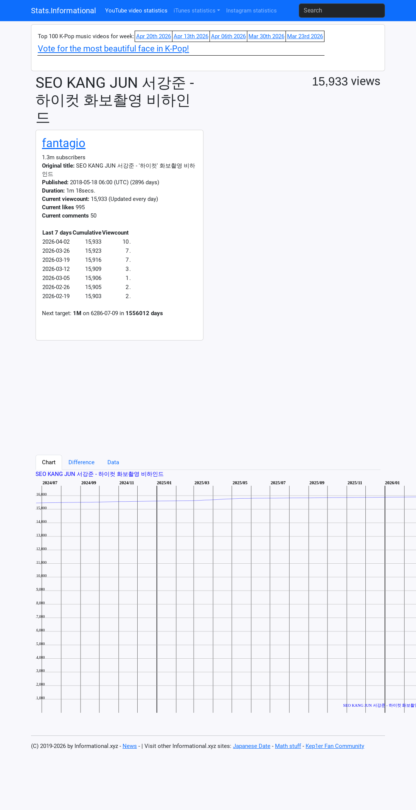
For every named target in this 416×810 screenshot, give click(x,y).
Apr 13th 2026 (191, 36)
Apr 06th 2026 (228, 36)
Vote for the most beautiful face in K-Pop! (113, 48)
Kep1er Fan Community (335, 746)
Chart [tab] (49, 462)
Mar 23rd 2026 (305, 36)
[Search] (342, 10)
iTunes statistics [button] (195, 10)
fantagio (63, 143)
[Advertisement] (134, 393)
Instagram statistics (251, 10)
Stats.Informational (63, 10)
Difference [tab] (81, 462)
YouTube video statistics (136, 10)
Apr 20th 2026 (153, 36)
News (130, 746)
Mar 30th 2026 (266, 36)
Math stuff (288, 746)
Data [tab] (113, 462)
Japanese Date (251, 746)
